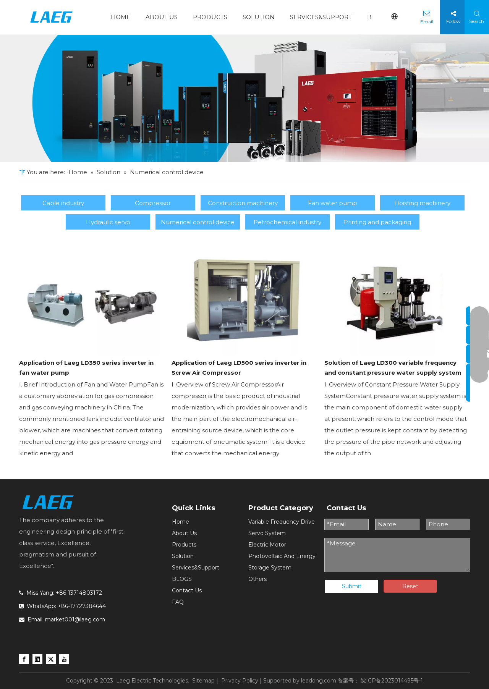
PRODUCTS (210, 17)
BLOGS (182, 579)
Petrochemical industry (287, 222)
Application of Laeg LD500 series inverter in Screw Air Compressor (239, 367)
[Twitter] (51, 659)
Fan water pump (332, 203)
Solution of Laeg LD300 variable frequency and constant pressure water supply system (392, 367)
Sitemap (203, 680)
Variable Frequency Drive (281, 521)
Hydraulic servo (108, 222)
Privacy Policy (239, 680)
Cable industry (63, 203)
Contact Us (187, 590)
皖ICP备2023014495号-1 (392, 680)
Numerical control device (198, 222)
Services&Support (195, 567)
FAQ (178, 601)
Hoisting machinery (422, 203)
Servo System (267, 533)
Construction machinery (243, 203)
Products (184, 544)
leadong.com (318, 680)
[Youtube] (64, 659)
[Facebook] (24, 659)
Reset (410, 586)
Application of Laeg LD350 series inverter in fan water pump (86, 367)
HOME (120, 17)
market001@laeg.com (75, 619)
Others (257, 579)
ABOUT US (162, 17)
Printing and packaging (377, 222)
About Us (184, 533)
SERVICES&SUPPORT (321, 17)
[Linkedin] (37, 659)
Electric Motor (267, 544)
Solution (183, 556)
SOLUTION (259, 17)
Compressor (153, 203)
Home (180, 521)
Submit (351, 586)
